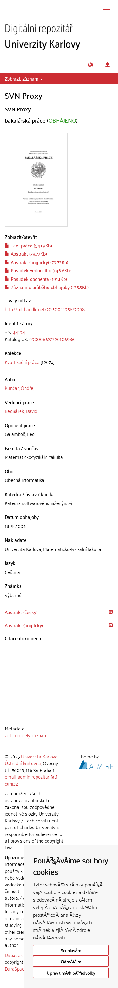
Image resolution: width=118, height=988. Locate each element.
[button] (90, 64)
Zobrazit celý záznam (26, 735)
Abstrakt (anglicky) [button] (24, 625)
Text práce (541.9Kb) (28, 245)
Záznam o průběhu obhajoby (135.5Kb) (47, 286)
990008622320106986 (52, 338)
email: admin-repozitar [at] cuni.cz (31, 779)
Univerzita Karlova (39, 756)
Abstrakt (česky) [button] (21, 611)
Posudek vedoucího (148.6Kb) (38, 270)
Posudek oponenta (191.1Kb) (36, 278)
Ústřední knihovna (23, 762)
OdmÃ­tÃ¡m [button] (71, 961)
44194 (19, 332)
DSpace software (22, 954)
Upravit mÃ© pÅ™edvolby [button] (71, 973)
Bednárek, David (21, 410)
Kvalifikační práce (22, 361)
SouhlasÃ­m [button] (71, 950)
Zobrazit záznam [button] (24, 78)
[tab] (59, 335)
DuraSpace (16, 968)
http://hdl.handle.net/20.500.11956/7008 (45, 309)
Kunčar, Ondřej (19, 387)
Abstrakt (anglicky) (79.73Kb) (36, 262)
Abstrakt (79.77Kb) (26, 253)
